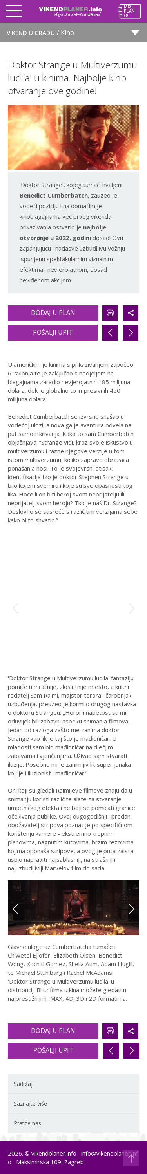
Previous (15, 608)
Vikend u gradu (40, 32)
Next (131, 608)
